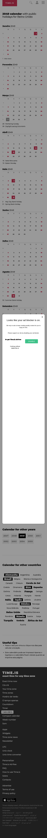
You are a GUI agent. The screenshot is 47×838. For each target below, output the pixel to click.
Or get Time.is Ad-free (13, 339)
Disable (31, 341)
